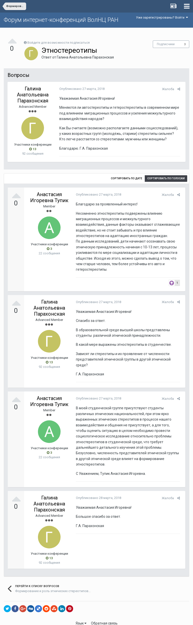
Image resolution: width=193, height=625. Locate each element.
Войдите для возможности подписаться (58, 42)
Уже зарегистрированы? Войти (162, 17)
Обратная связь (104, 617)
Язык (81, 617)
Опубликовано (80, 89)
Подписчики (166, 44)
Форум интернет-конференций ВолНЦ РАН (61, 19)
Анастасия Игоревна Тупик (49, 197)
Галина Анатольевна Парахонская (85, 57)
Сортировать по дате (126, 178)
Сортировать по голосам (166, 178)
